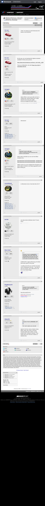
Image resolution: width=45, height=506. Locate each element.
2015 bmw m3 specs (12, 359)
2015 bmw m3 (5, 359)
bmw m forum (21, 364)
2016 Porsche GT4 (8, 203)
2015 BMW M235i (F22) (9, 136)
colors (15, 367)
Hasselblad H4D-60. (21, 66)
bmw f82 (32, 362)
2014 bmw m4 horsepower (31, 356)
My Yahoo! (6, 351)
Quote (42, 82)
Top (43, 391)
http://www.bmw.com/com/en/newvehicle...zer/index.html (29, 160)
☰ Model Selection (16, 1)
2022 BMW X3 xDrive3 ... (9, 135)
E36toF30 (7, 319)
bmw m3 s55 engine (15, 365)
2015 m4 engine (13, 361)
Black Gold (8, 250)
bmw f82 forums (6, 363)
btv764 (6, 219)
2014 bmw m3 (5, 356)
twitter (6, 348)
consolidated (8, 183)
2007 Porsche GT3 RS (9, 207)
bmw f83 (7, 364)
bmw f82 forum (37, 362)
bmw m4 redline (28, 366)
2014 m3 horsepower (27, 357)
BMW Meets (11, 14)
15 (8, 261)
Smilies (4, 380)
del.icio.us (29, 350)
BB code (4, 379)
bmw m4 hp (23, 366)
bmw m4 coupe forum (33, 365)
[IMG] (4, 381)
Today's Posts (22, 14)
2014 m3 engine (13, 357)
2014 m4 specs (31, 358)
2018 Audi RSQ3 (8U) (8, 134)
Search (27, 14)
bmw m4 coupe (25, 365)
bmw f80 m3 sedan (27, 362)
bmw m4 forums (9, 366)
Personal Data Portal (31, 402)
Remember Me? (38, 18)
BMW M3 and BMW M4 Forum (11, 17)
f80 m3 (17, 367)
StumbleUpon (18, 350)
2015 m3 (31, 359)
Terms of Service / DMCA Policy (21, 402)
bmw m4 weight (10, 367)
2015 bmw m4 (19, 359)
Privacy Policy (12, 402)
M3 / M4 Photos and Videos (16, 18)
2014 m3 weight (6, 358)
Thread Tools (37, 25)
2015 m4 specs (24, 361)
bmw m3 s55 (8, 365)
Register (40, 1)
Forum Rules (5, 384)
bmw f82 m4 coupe (25, 363)
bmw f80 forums (9, 362)
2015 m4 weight (30, 361)
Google (6, 350)
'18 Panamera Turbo (8, 307)
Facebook (17, 348)
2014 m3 (8, 357)
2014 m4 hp (26, 358)
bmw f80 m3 (14, 362)
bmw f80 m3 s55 (20, 362)
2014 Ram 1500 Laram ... (9, 206)
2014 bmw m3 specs (22, 356)
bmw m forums (27, 364)
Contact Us (28, 391)
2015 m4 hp (19, 361)
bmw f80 (35, 361)
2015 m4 (8, 361)
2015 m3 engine (36, 359)
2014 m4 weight (37, 358)
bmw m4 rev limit (35, 366)
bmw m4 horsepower (16, 366)
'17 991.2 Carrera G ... (9, 308)
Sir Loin (7, 30)
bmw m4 (20, 365)
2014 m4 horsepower (19, 358)
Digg (28, 348)
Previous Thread (20, 370)
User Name (27, 18)
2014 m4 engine (12, 358)
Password (26, 19)
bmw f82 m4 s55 (32, 363)
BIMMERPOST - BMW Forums (36, 391)
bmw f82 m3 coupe (13, 363)
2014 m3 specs (38, 357)
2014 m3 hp (33, 357)
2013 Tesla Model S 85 (9, 208)
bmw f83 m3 (11, 364)
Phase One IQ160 (36, 65)
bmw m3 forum (33, 364)
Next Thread (26, 370)
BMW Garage (5, 14)
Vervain (7, 120)
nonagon (7, 89)
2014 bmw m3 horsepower (14, 356)
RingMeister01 (9, 284)
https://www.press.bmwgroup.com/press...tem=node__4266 (30, 62)
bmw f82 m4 (19, 363)
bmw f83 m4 (16, 364)
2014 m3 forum (19, 357)
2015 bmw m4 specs (26, 359)
